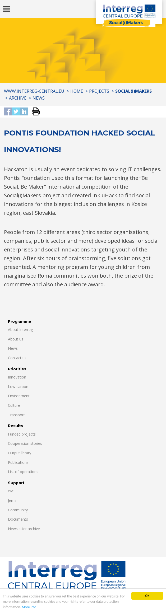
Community (18, 509)
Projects (99, 91)
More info (29, 610)
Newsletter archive (24, 528)
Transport (16, 414)
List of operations (23, 471)
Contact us (17, 357)
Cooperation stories (25, 443)
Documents (18, 519)
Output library (19, 452)
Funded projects (22, 434)
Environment (19, 395)
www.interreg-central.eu (34, 91)
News (39, 98)
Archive (17, 98)
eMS (12, 490)
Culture (14, 405)
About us (15, 339)
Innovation (17, 377)
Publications (18, 462)
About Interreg (20, 329)
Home (76, 91)
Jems (12, 500)
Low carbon (18, 386)
